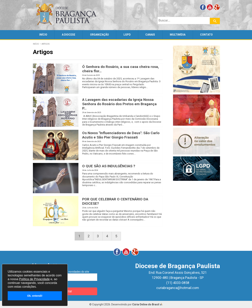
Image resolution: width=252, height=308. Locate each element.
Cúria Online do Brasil (147, 304)
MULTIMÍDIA (177, 34)
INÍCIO (43, 34)
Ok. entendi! (35, 295)
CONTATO (206, 34)
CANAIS (150, 34)
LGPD (127, 34)
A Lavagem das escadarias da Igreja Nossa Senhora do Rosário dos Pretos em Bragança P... (119, 103)
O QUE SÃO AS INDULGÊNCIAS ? (108, 166)
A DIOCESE (68, 34)
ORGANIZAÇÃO (99, 34)
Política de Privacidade (34, 279)
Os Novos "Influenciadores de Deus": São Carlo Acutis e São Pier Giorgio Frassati (120, 135)
